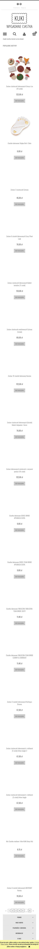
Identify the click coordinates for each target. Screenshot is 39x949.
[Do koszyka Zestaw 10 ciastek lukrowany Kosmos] (19, 390)
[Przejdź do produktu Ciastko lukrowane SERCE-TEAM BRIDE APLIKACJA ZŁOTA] (19, 549)
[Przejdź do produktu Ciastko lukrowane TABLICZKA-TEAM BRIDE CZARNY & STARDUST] (19, 643)
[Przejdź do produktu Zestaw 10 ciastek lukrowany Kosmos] (19, 363)
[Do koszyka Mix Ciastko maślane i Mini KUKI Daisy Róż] (19, 856)
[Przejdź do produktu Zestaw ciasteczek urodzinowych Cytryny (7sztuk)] (19, 317)
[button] (5, 34)
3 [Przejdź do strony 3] (15, 910)
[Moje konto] (24, 34)
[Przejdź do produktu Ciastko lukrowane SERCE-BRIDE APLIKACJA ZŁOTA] (19, 503)
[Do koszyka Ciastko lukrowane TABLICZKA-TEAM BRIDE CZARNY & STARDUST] (19, 670)
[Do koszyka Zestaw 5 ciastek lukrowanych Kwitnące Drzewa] (19, 716)
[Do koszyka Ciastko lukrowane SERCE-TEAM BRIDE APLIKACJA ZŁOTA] (19, 577)
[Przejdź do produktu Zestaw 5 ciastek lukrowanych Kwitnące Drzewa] (19, 689)
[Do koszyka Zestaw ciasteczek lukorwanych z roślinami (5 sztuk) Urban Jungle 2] (19, 763)
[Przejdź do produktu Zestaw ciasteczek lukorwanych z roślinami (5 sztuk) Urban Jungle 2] (19, 736)
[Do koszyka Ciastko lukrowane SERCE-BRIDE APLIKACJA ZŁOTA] (19, 530)
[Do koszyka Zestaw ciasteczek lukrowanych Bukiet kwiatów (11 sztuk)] (19, 297)
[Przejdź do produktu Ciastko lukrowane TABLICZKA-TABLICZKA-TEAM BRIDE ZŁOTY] (19, 596)
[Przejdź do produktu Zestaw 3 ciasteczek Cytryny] (19, 177)
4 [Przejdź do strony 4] (19, 910)
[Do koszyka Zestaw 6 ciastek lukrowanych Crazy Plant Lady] (19, 251)
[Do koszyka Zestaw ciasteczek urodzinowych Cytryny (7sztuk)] (19, 344)
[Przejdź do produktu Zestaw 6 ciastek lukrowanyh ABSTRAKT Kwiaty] (19, 875)
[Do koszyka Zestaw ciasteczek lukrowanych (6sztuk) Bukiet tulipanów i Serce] (19, 437)
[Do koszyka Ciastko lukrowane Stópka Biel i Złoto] (19, 158)
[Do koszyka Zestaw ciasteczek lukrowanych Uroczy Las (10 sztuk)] (19, 101)
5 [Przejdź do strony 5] (22, 910)
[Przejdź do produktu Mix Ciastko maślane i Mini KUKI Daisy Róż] (19, 829)
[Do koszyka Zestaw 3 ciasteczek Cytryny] (19, 204)
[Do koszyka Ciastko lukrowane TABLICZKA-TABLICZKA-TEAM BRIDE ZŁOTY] (19, 623)
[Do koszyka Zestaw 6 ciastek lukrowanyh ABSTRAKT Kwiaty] (19, 902)
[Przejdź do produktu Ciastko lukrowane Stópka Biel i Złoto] (19, 125)
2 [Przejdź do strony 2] (12, 910)
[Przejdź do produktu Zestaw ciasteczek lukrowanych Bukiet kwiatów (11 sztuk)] (19, 270)
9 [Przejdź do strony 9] (29, 910)
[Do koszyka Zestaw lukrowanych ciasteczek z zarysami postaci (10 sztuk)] (19, 484)
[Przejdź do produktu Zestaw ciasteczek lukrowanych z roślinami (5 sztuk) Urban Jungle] (19, 782)
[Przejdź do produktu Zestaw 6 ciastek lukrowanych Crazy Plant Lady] (19, 224)
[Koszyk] (34, 33)
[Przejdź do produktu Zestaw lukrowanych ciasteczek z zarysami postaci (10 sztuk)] (19, 456)
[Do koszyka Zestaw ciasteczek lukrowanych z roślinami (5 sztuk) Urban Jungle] (19, 809)
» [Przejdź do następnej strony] (33, 910)
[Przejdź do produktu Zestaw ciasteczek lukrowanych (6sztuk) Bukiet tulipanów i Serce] (19, 410)
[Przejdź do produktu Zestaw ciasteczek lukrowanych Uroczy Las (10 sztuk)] (19, 69)
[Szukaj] (15, 33)
